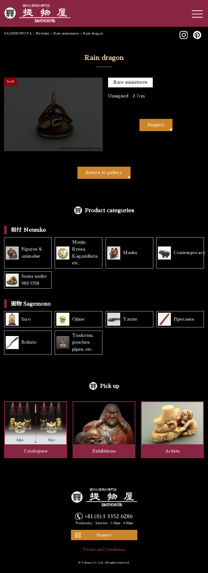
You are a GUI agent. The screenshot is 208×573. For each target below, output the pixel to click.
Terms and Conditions (104, 549)
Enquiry (156, 125)
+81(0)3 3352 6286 (108, 516)
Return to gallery (104, 172)
